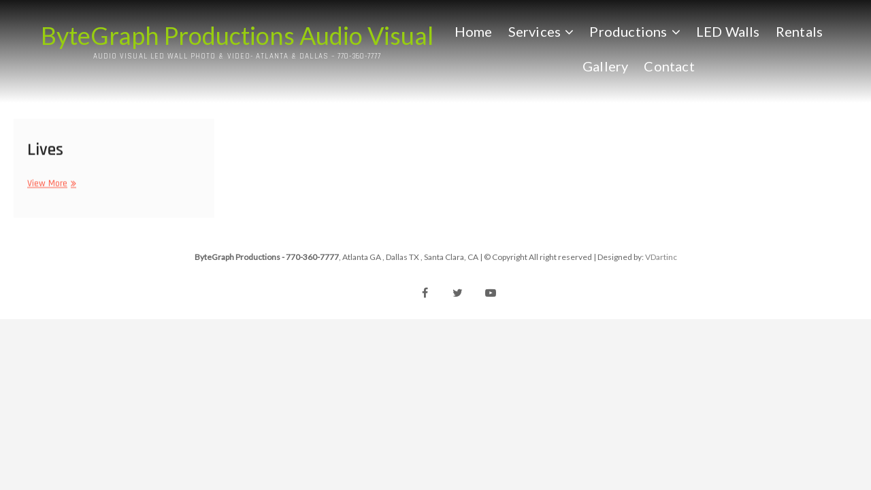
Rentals (799, 30)
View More (49, 186)
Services (534, 30)
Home (474, 30)
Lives (45, 152)
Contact (669, 65)
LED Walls (728, 30)
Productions (629, 30)
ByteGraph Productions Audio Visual (237, 35)
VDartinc (661, 257)
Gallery (605, 65)
